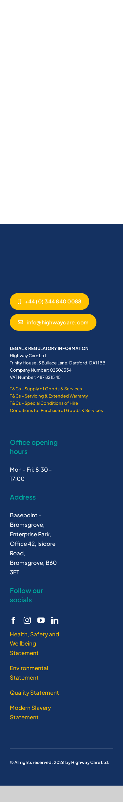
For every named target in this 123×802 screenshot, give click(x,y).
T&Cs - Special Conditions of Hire (44, 403)
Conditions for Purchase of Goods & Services (56, 410)
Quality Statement (34, 692)
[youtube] (41, 620)
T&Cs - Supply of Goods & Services (46, 388)
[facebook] (13, 620)
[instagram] (27, 620)
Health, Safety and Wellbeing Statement (34, 643)
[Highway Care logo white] (34, 246)
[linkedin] (54, 620)
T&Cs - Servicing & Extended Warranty (49, 396)
